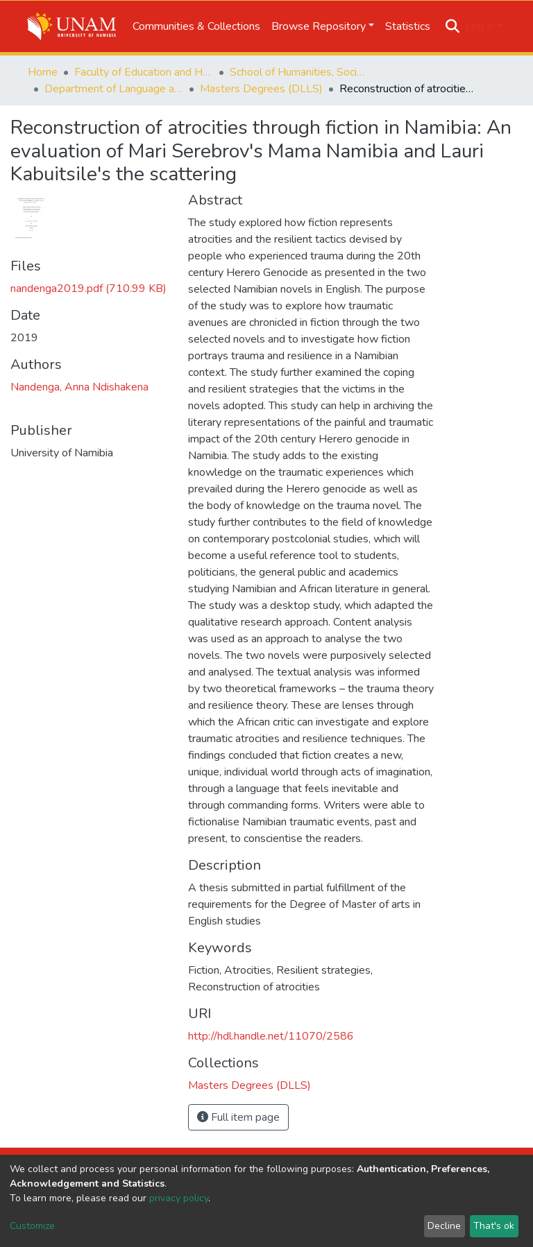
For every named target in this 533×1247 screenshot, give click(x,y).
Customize (32, 1225)
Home (43, 72)
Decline (444, 1225)
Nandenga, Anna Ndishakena (79, 387)
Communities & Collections (196, 26)
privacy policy (178, 1198)
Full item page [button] (238, 1117)
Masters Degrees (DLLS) (261, 88)
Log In (480, 26)
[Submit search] (452, 26)
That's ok (493, 1225)
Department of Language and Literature (113, 88)
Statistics (407, 26)
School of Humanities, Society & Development (299, 72)
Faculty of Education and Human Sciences (143, 72)
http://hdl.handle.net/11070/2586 (271, 1036)
